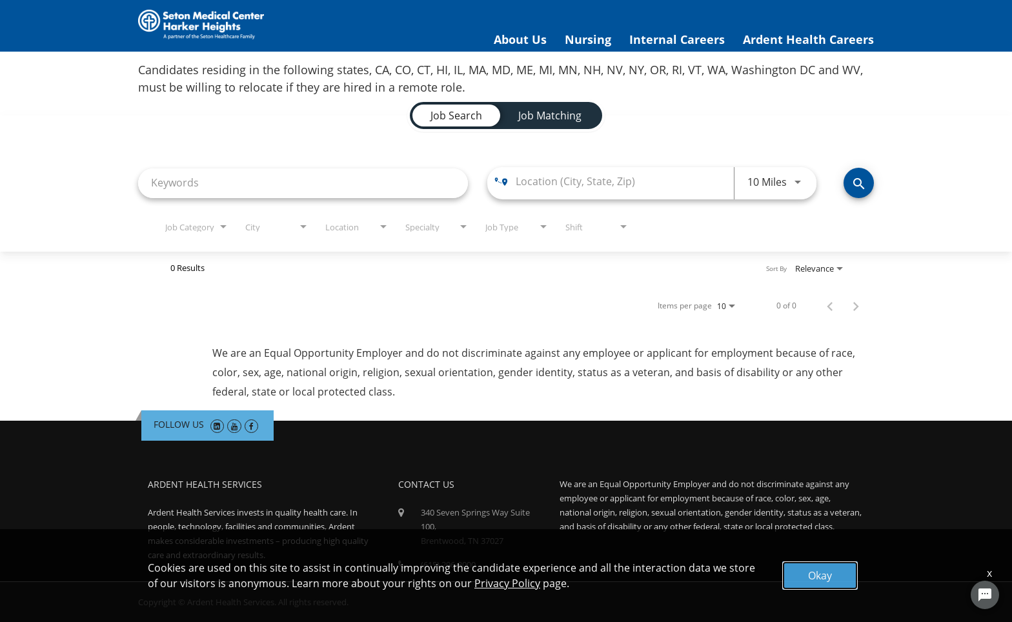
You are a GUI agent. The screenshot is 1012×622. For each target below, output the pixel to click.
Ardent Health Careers (808, 39)
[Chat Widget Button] (985, 595)
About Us (520, 39)
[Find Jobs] (859, 183)
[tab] (456, 115)
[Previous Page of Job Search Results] (830, 306)
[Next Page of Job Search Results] (856, 306)
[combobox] (303, 183)
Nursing (588, 39)
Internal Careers (677, 39)
